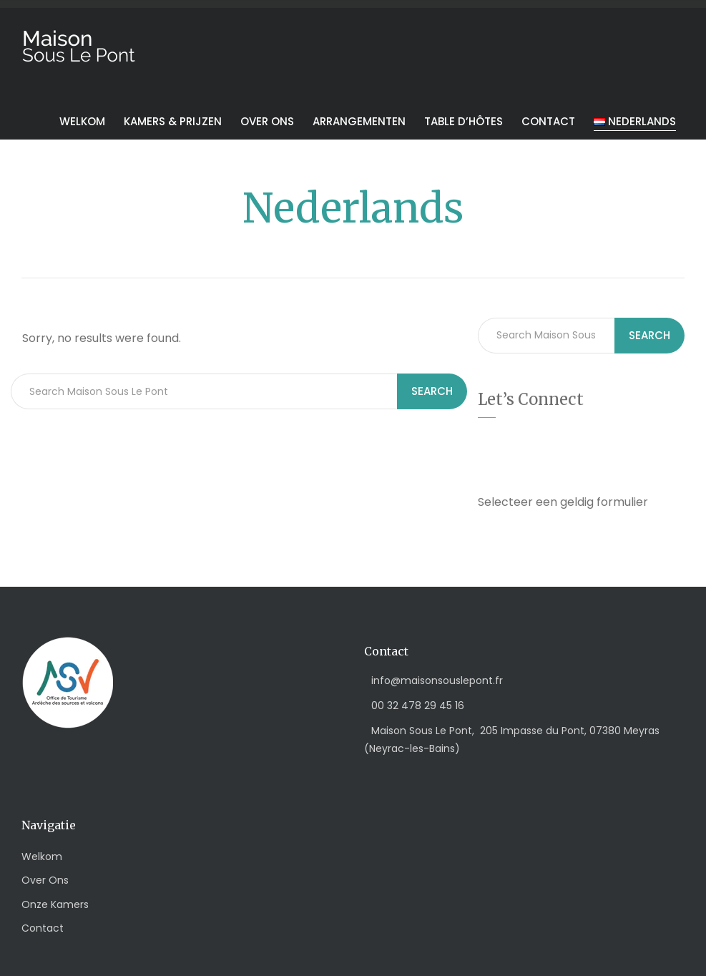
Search (432, 391)
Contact (548, 121)
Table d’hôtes (463, 121)
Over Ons (45, 880)
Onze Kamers (55, 904)
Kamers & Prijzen (173, 121)
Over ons (267, 121)
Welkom (82, 121)
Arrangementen (359, 121)
